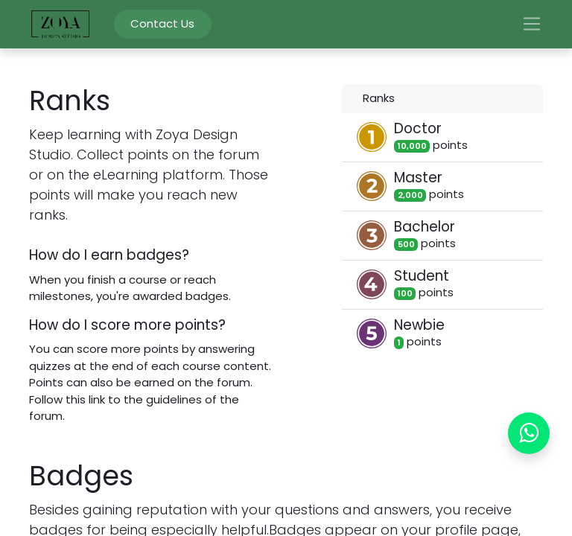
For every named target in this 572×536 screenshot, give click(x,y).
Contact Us (162, 23)
